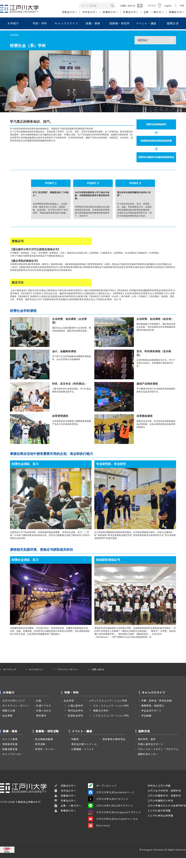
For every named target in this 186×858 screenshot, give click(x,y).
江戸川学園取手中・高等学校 (164, 795)
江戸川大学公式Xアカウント (108, 799)
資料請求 (41, 715)
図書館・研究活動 (47, 731)
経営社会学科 (75, 715)
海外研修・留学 (147, 739)
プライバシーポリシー (68, 669)
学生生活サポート (151, 710)
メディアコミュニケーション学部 (108, 700)
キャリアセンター (12, 754)
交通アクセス (43, 705)
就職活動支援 (10, 749)
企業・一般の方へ (153, 12)
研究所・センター (45, 749)
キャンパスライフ (66, 23)
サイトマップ (9, 669)
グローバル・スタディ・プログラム (158, 749)
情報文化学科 (100, 710)
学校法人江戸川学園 (159, 785)
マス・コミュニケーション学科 (111, 705)
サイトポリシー (36, 669)
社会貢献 (7, 715)
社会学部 (69, 700)
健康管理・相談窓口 (152, 705)
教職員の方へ (176, 12)
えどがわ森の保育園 (159, 810)
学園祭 (75, 739)
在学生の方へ (90, 12)
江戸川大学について (13, 700)
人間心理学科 (75, 705)
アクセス (151, 5)
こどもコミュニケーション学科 (111, 715)
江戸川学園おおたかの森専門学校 (167, 805)
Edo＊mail (99, 825)
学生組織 (146, 715)
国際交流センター (148, 754)
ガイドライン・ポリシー (16, 705)
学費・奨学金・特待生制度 (156, 700)
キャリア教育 (10, 739)
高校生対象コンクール (84, 744)
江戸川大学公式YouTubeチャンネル (113, 818)
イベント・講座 (146, 23)
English (168, 5)
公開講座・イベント (82, 749)
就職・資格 (93, 23)
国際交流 (173, 23)
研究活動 (40, 744)
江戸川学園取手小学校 (160, 800)
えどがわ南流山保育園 (160, 815)
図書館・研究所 (119, 23)
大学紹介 (13, 23)
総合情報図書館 (44, 739)
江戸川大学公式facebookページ (111, 792)
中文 (182, 5)
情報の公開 (8, 710)
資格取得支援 (10, 744)
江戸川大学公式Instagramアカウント (114, 812)
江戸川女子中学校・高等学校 (164, 790)
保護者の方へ (110, 12)
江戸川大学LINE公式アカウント (110, 805)
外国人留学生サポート (150, 744)
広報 (38, 700)
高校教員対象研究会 (114, 739)
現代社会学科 (75, 710)
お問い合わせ (98, 669)
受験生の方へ (69, 12)
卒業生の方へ (130, 12)
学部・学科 (40, 23)
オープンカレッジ (102, 785)
